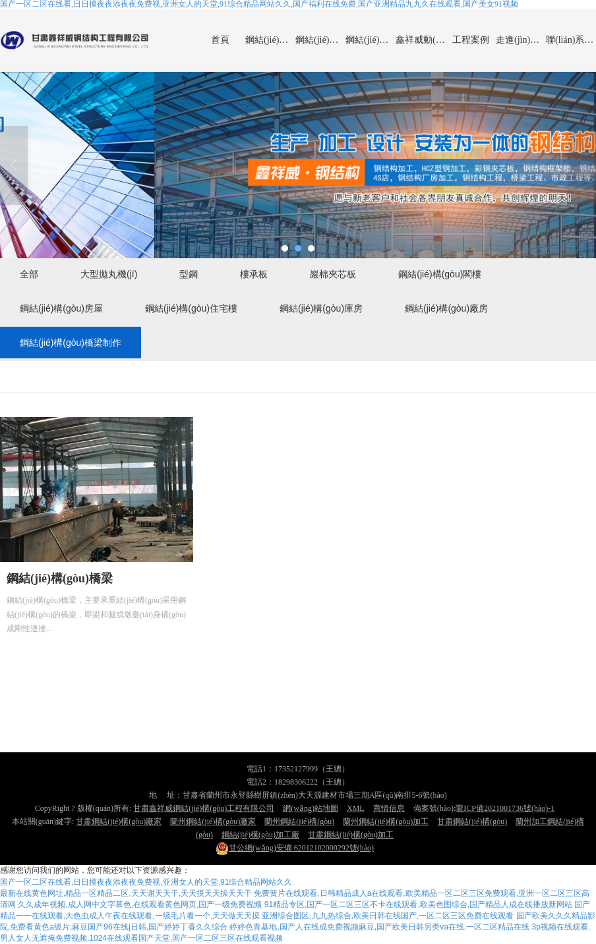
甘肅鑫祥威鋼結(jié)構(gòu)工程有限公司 (203, 808)
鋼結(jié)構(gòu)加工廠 (260, 834)
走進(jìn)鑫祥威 (521, 40)
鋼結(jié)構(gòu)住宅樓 (191, 308)
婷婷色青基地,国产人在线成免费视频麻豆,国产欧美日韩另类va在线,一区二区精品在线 (379, 926)
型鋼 (188, 274)
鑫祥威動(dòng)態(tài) (421, 40)
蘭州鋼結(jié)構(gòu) (299, 821)
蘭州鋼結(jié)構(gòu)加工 (386, 821)
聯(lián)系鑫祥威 (571, 40)
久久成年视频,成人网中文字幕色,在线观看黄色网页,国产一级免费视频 (140, 904)
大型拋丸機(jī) (108, 274)
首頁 (220, 40)
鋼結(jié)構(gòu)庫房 (321, 308)
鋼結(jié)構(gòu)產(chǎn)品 (270, 40)
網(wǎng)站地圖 (310, 808)
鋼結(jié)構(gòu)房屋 (61, 308)
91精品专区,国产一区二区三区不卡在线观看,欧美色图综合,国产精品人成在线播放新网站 (418, 904)
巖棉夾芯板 (333, 274)
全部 (29, 274)
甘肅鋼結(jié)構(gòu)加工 (351, 834)
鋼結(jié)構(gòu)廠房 (320, 40)
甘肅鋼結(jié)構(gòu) (472, 821)
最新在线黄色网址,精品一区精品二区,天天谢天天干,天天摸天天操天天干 (126, 893)
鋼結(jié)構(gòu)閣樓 (439, 274)
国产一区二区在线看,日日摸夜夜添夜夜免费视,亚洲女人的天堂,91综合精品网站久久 (146, 882)
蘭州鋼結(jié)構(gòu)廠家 (213, 821)
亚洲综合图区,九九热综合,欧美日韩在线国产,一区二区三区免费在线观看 (388, 915)
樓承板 (254, 274)
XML (356, 808)
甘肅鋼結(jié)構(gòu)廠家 (119, 821)
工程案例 (470, 40)
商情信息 (389, 808)
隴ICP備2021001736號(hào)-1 (505, 808)
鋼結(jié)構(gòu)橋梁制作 (370, 40)
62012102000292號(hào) (295, 847)
